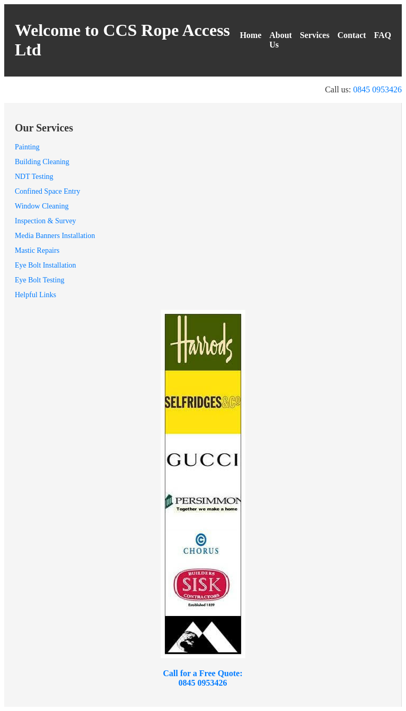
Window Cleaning (42, 206)
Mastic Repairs (37, 250)
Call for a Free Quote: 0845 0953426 (202, 678)
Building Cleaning (42, 162)
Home (251, 35)
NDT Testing (34, 177)
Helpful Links (35, 295)
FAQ (382, 35)
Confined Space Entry (47, 191)
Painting (27, 147)
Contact (351, 35)
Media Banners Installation (55, 236)
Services (314, 35)
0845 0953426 (377, 89)
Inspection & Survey (45, 221)
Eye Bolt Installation (45, 265)
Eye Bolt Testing (39, 280)
